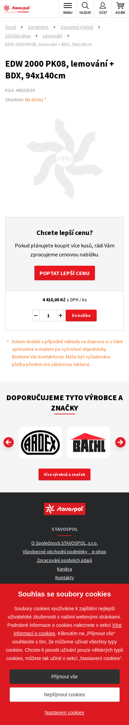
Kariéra (64, 569)
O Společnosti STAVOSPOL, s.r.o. (64, 543)
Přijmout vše (64, 676)
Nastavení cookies (64, 712)
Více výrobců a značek (64, 474)
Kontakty (64, 577)
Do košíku (81, 315)
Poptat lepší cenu (65, 273)
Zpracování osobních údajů (64, 560)
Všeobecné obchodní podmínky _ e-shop (64, 551)
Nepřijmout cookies (64, 694)
